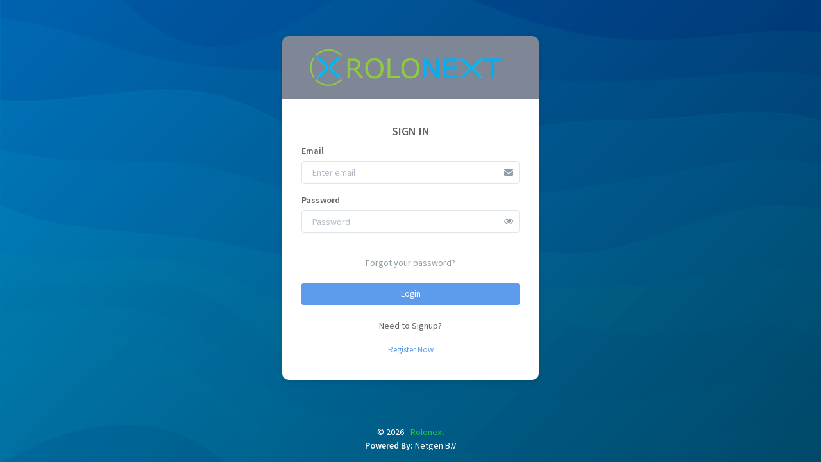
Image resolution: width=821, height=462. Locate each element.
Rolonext (427, 432)
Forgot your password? (410, 262)
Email (312, 150)
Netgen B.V (435, 445)
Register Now (411, 349)
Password (320, 200)
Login (411, 293)
